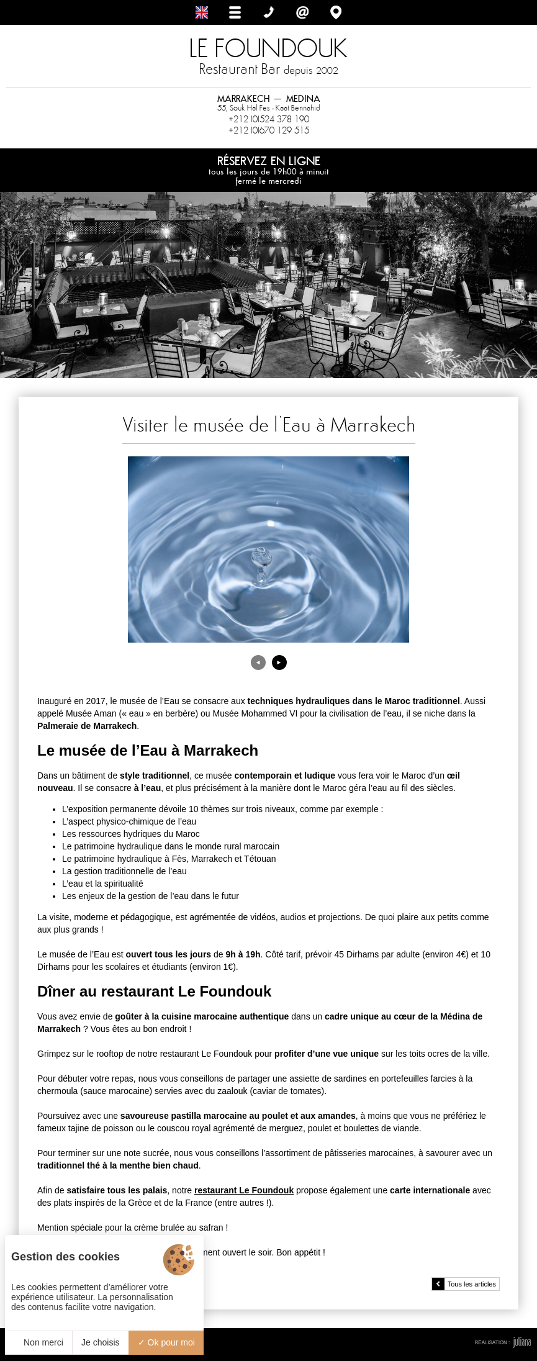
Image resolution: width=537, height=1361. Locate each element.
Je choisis (100, 1342)
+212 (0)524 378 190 (268, 119)
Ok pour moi (166, 1342)
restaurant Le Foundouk (244, 1190)
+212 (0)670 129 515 (268, 130)
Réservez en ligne (268, 169)
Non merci (38, 1342)
